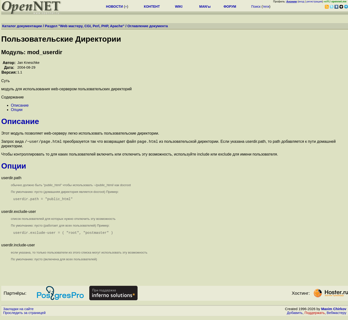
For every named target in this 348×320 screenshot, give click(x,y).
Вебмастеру (336, 315)
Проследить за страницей (24, 315)
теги (266, 6)
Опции (16, 110)
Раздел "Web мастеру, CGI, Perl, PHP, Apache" (85, 26)
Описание (20, 105)
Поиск (256, 6)
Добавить (295, 315)
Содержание (12, 97)
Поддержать (315, 315)
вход (301, 1)
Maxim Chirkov (333, 311)
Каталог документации (22, 26)
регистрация (314, 1)
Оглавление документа (147, 26)
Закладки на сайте (18, 311)
